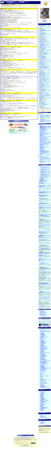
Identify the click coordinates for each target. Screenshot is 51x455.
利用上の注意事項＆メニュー (41, 124)
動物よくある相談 (42, 311)
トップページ (41, 310)
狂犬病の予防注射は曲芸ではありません (45, 169)
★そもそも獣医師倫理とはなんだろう (43, 179)
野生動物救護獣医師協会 (43, 368)
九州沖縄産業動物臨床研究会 (43, 407)
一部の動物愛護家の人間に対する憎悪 (44, 151)
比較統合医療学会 (42, 351)
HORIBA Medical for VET (43, 380)
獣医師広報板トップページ (3, 0)
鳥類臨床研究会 (42, 335)
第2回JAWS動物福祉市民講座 (42, 56)
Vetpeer (41, 377)
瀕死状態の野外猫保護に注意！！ (44, 174)
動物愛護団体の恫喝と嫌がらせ (43, 150)
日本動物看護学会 (42, 385)
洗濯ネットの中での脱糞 (42, 141)
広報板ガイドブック (23, 436)
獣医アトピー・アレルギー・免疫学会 (44, 352)
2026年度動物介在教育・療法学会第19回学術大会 (45, 108)
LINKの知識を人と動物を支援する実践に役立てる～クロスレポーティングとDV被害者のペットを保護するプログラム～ (44, 96)
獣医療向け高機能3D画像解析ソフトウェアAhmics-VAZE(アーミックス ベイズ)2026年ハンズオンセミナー (45, 332)
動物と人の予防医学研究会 (43, 361)
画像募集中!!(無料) (44, 21)
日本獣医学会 (41, 340)
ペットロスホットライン (42, 26)
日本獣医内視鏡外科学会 (43, 355)
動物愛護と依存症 (42, 145)
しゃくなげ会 (41, 410)
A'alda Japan (41, 384)
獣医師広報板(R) (26, 444)
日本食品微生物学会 (42, 416)
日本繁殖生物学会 (42, 394)
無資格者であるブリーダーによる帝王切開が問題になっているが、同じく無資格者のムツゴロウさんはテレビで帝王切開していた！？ (45, 143)
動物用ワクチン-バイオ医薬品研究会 (44, 400)
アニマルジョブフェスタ (43, 370)
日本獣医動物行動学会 (43, 354)
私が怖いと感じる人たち (42, 131)
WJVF (41, 338)
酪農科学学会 (41, 395)
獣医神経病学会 (42, 344)
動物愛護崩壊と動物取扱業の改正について (45, 156)
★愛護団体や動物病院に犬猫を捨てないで (44, 203)
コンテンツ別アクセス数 (41, 316)
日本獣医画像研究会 (42, 367)
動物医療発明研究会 (42, 366)
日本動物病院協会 (42, 334)
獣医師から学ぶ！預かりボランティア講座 (44, 72)
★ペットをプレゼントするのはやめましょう (44, 198)
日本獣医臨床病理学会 (43, 347)
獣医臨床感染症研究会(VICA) (43, 359)
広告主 (18, 439)
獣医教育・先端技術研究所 (43, 382)
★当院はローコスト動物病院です (43, 277)
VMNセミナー (42, 378)
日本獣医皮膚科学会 (42, 343)
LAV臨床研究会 (42, 364)
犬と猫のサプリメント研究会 (43, 369)
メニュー (40, 113)
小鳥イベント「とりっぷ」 (42, 49)
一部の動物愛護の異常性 (42, 147)
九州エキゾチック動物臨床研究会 (44, 363)
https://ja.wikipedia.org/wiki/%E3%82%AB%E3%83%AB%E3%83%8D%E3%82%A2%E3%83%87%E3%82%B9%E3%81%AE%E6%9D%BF (19, 76)
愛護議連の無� (41, 135)
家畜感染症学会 (42, 397)
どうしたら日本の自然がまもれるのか (43, 104)
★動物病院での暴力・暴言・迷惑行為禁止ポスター (45, 252)
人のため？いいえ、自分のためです (44, 152)
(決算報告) (26, 439)
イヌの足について (42, 118)
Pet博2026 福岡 (41, 101)
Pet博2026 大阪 (41, 105)
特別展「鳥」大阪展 (41, 32)
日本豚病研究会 (42, 403)
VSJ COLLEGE (42, 373)
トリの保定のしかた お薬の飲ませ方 (44, 115)
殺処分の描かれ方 (42, 148)
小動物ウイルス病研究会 (43, 360)
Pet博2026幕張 (41, 37)
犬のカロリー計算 (42, 314)
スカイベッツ (41, 381)
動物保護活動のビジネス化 (43, 140)
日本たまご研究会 (42, 404)
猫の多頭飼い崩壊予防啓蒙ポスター (44, 177)
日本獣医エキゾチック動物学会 (44, 348)
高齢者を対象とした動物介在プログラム (44, 92)
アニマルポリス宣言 (42, 139)
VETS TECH (41, 376)
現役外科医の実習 (42, 153)
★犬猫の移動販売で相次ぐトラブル (43, 219)
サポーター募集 (13, 133)
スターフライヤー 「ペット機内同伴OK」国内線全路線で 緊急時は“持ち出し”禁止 (13, 103)
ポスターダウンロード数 (42, 312)
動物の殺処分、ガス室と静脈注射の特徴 (45, 121)
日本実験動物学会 (42, 422)
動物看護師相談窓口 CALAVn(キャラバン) (45, 387)
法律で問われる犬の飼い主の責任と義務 (45, 117)
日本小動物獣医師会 (42, 333)
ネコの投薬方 (41, 119)
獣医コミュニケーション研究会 (44, 402)
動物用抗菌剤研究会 (42, 408)
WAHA (41, 374)
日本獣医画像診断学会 (43, 345)
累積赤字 (45, 430)
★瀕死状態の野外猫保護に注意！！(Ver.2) (45, 248)
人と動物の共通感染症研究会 (43, 417)
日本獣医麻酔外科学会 (43, 342)
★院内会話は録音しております (42, 255)
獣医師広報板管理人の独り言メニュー (11, 0)
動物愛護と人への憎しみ (42, 162)
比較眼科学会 (41, 350)
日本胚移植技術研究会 (43, 401)
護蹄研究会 (41, 406)
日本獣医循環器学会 (42, 341)
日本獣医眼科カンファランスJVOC (44, 336)
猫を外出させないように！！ (43, 176)
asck (40, 375)
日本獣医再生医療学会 (43, 349)
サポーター (45, 432)
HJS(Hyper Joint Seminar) (43, 371)
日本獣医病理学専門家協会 (43, 362)
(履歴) (29, 438)
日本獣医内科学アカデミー (43, 356)
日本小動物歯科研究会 (43, 357)
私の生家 (41, 146)
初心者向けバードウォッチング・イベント (44, 40)
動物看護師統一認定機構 (43, 386)
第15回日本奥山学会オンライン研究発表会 (44, 93)
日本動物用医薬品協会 (43, 399)
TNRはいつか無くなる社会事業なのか (44, 138)
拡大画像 (44, 20)
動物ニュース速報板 (42, 313)
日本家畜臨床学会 (42, 392)
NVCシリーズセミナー (43, 372)
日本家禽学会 (41, 396)
